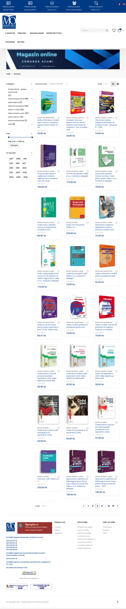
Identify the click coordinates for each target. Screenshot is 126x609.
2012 (11, 163)
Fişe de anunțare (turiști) (16, 120)
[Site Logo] (9, 22)
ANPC (105, 533)
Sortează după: (41, 84)
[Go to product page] (48, 102)
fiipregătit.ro (31, 524)
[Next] (118, 506)
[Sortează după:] (58, 84)
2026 (25, 177)
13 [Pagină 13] (113, 506)
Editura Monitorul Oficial (16, 99)
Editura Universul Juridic (45, 171)
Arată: (100, 84)
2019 (17, 168)
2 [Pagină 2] (92, 506)
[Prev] (84, 506)
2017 (24, 163)
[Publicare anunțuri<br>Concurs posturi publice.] (73, 3)
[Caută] (107, 30)
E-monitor (10, 33)
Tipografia (59, 533)
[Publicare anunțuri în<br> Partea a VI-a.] (95, 3)
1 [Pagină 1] (88, 506)
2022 (18, 172)
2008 (18, 159)
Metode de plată (84, 533)
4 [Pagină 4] (102, 506)
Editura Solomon (72, 222)
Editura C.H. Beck (14, 110)
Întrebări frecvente (84, 527)
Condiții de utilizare (85, 545)
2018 (11, 168)
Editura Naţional (72, 118)
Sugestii (106, 530)
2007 (11, 159)
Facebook (117, 602)
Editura (20, 42)
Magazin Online (37, 33)
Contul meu (107, 527)
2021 (11, 172)
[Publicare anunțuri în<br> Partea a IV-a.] (52, 3)
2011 (24, 159)
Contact (58, 527)
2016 (17, 163)
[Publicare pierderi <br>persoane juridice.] (30, 3)
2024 (11, 177)
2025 (18, 177)
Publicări (22, 33)
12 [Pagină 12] (108, 506)
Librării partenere (84, 548)
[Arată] (107, 84)
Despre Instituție (53, 33)
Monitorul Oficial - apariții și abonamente (17, 90)
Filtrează (14, 145)
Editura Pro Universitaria (46, 118)
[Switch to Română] (119, 4)
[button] (113, 84)
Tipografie (10, 42)
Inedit (10, 124)
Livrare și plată (83, 530)
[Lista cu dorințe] (114, 30)
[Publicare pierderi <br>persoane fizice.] (8, 3)
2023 (25, 172)
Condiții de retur (83, 536)
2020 (24, 168)
